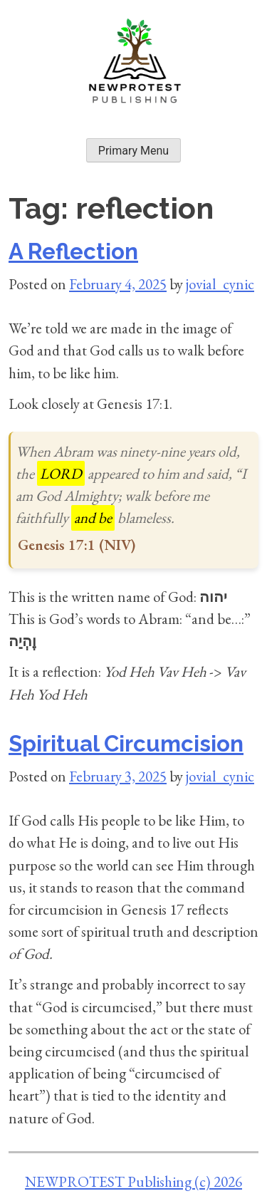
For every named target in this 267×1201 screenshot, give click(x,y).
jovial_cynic (220, 283)
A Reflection (73, 251)
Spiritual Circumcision (126, 744)
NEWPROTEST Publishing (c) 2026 (133, 1181)
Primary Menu (133, 150)
